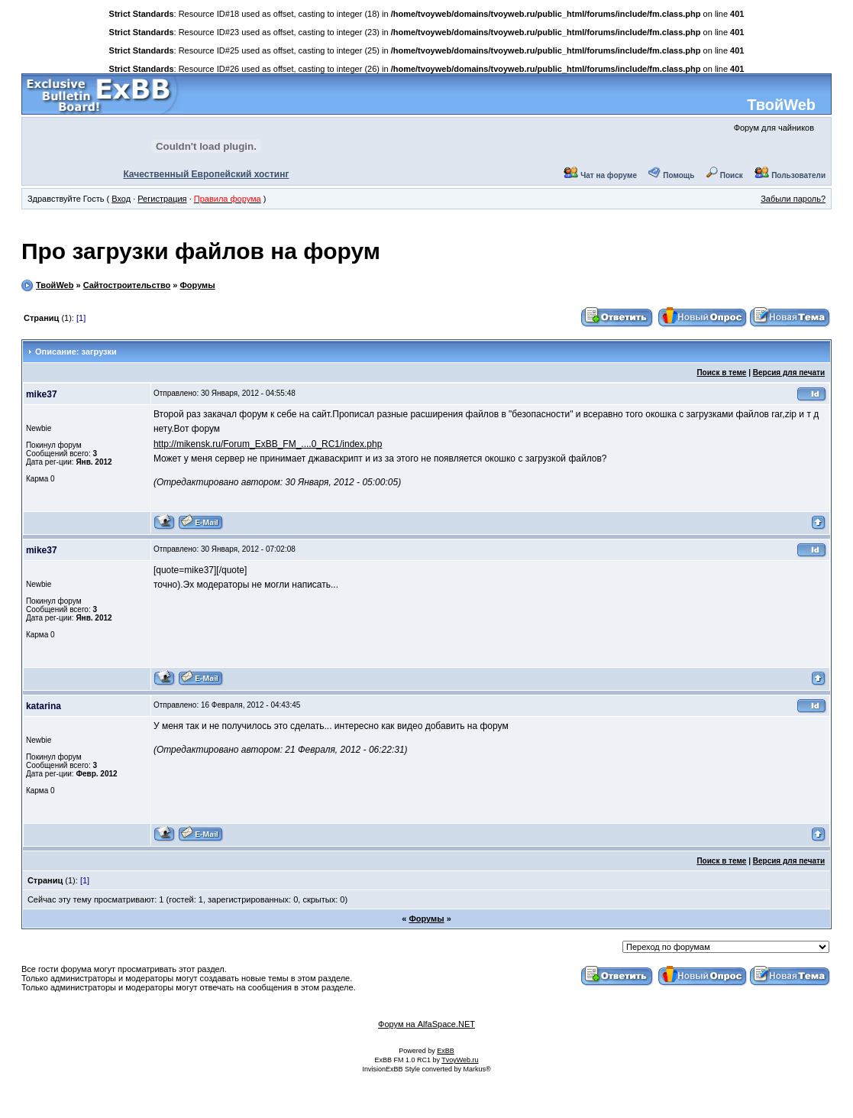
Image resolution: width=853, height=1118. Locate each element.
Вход (121, 198)
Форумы (197, 285)
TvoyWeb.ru (459, 1060)
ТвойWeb (781, 104)
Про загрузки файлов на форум (200, 251)
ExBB (445, 1051)
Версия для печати (789, 372)
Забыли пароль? (793, 198)
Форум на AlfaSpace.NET (426, 1024)
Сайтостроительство (127, 285)
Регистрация (161, 198)
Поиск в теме (721, 372)
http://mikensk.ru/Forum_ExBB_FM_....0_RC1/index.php (267, 444)
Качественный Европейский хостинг (206, 174)
